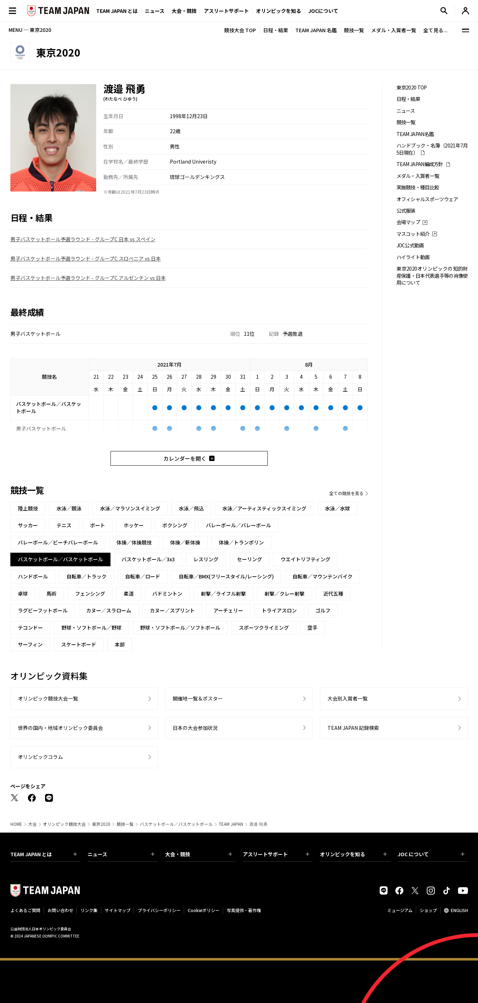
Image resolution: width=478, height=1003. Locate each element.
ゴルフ (322, 610)
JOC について (431, 854)
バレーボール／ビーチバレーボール (58, 542)
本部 (120, 644)
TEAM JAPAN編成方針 (419, 164)
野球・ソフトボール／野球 (91, 627)
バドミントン (167, 593)
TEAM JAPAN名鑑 (415, 134)
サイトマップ (117, 910)
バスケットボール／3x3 (148, 559)
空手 (312, 627)
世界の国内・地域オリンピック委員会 (60, 727)
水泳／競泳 (69, 508)
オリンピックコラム (40, 756)
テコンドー (30, 627)
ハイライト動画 (413, 257)
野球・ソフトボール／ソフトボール (180, 627)
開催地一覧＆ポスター (198, 698)
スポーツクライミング (264, 627)
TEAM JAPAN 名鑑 (316, 30)
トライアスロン (279, 610)
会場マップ (408, 222)
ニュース (154, 10)
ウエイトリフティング (305, 559)
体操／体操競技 (134, 542)
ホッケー (134, 525)
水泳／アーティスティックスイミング (264, 508)
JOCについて (323, 10)
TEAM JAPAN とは (43, 854)
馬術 (51, 593)
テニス (64, 525)
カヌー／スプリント (172, 610)
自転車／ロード (142, 576)
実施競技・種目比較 (417, 187)
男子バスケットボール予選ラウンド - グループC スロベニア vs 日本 (85, 258)
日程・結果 (275, 30)
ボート (97, 525)
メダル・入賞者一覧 (393, 30)
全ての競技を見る (346, 493)
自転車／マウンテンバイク (322, 576)
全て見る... (435, 30)
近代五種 (333, 593)
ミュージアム (400, 910)
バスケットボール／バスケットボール (176, 824)
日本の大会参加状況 (195, 727)
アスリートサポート (226, 10)
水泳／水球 (337, 508)
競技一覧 (354, 30)
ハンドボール (33, 576)
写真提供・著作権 (244, 910)
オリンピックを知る (278, 10)
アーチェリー (228, 610)
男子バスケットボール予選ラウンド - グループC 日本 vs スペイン (83, 239)
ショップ (428, 910)
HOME (16, 824)
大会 (32, 824)
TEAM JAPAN (231, 824)
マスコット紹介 (413, 234)
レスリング (205, 559)
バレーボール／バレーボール (238, 525)
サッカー (28, 525)
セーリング (249, 559)
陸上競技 (28, 508)
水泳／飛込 (191, 508)
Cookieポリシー (204, 910)
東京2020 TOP (411, 87)
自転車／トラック (86, 576)
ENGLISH (459, 910)
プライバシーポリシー (159, 910)
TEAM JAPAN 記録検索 (353, 727)
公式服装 (405, 210)
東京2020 (101, 824)
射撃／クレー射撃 (285, 593)
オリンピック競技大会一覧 (48, 698)
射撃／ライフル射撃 (223, 593)
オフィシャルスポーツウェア (427, 199)
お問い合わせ (60, 910)
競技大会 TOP (240, 30)
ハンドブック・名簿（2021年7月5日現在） (432, 149)
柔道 (129, 593)
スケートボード (78, 644)
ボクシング (174, 525)
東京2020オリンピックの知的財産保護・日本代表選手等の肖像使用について (432, 275)
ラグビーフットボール (43, 610)
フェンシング (90, 593)
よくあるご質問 (25, 910)
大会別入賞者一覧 (347, 698)
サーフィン (30, 644)
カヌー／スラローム (108, 610)
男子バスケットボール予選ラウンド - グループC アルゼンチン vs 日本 (88, 277)
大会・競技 (198, 854)
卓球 (23, 593)
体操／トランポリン (241, 542)
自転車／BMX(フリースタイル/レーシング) (226, 576)
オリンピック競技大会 (64, 824)
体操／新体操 (185, 542)
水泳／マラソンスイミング (130, 508)
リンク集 (89, 910)
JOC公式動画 (410, 245)
